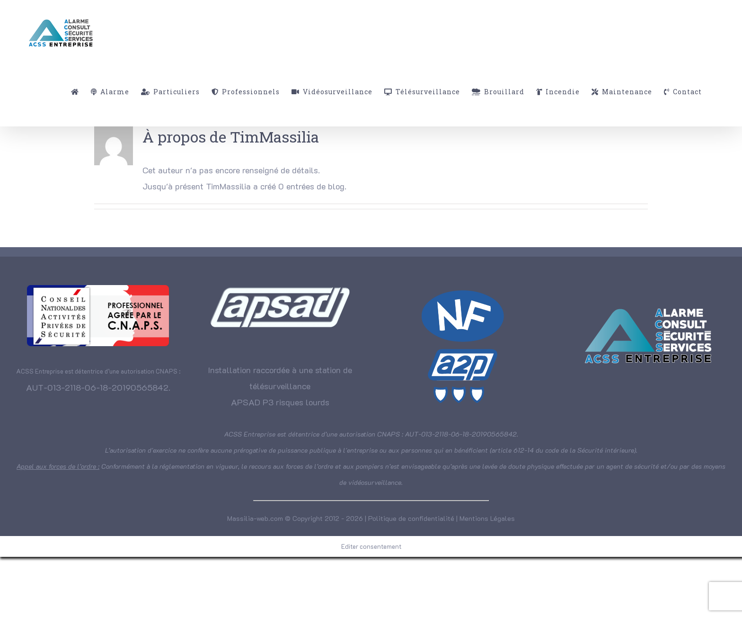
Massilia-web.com (255, 518)
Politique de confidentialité (411, 518)
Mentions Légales (487, 518)
